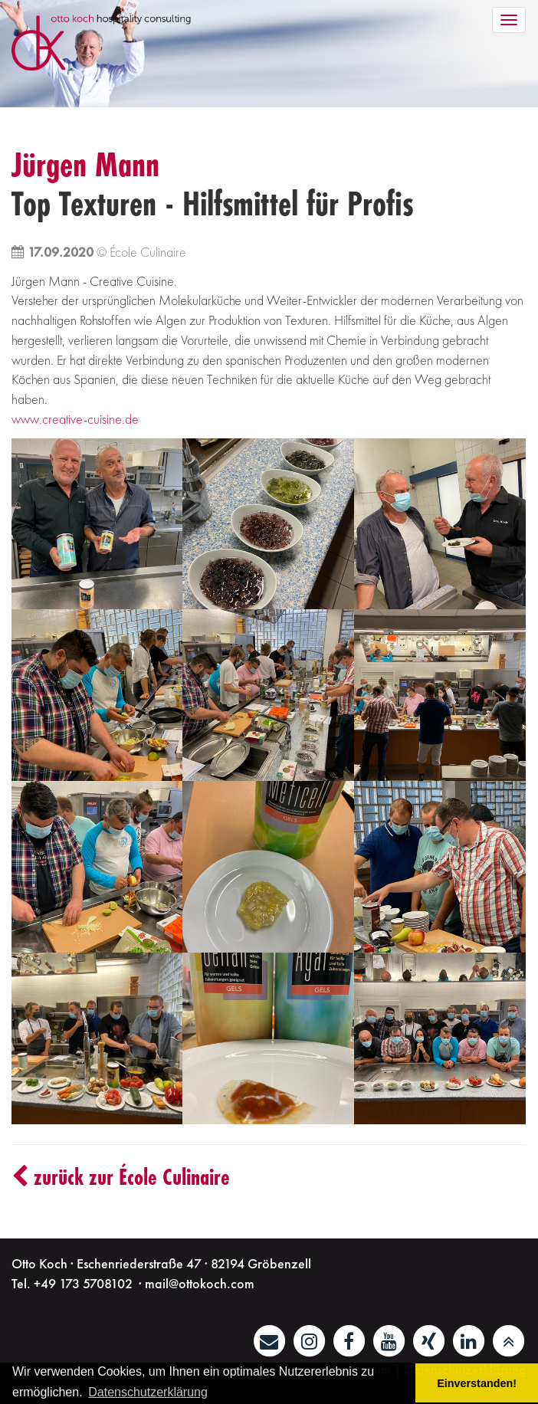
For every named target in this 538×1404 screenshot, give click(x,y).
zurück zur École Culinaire (120, 1177)
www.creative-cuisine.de (75, 419)
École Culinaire (148, 252)
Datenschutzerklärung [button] (148, 1392)
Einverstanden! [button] (477, 1383)
